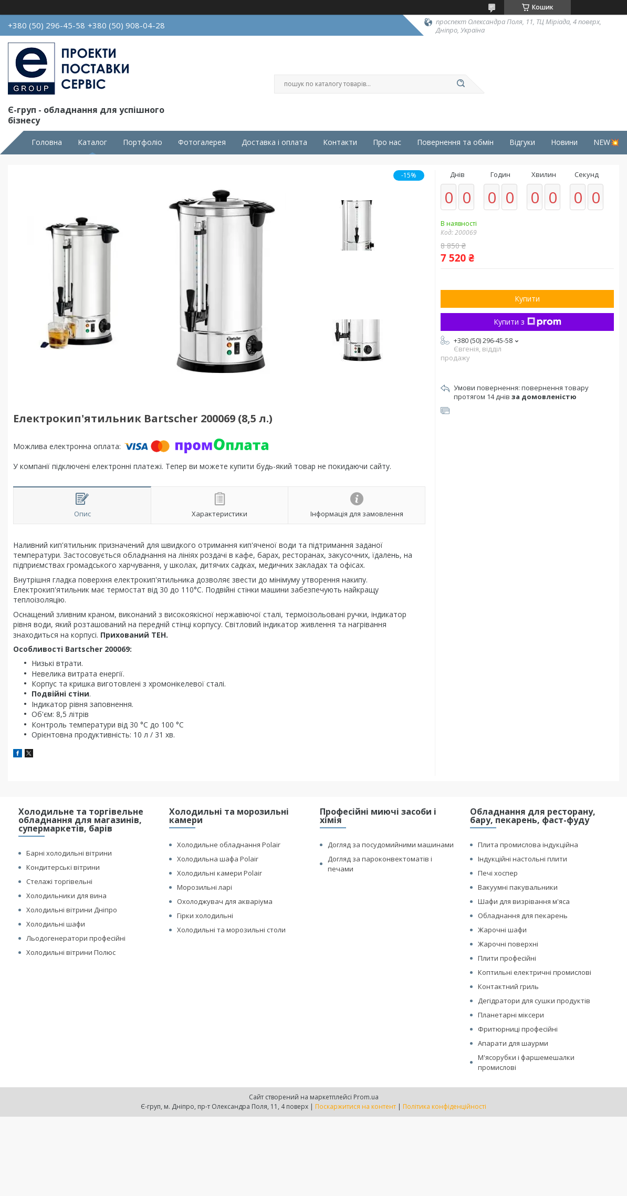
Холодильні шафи (55, 924)
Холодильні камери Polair (219, 873)
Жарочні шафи (502, 929)
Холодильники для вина (66, 895)
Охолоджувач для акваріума (225, 901)
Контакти (340, 142)
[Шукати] (460, 84)
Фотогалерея (202, 142)
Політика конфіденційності (444, 1106)
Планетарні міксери (511, 1015)
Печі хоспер (498, 873)
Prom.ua (366, 1097)
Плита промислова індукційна (528, 844)
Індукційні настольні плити (522, 859)
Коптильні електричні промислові (534, 972)
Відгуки (522, 142)
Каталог (92, 142)
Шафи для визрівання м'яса (524, 901)
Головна (47, 142)
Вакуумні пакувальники (518, 887)
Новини (564, 142)
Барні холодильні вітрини (69, 853)
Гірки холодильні (205, 915)
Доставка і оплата (274, 142)
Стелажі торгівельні (59, 881)
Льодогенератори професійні (76, 938)
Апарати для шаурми (513, 1043)
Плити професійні (507, 958)
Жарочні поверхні (508, 944)
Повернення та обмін (455, 142)
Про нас (387, 142)
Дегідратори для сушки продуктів (534, 1000)
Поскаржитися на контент (355, 1106)
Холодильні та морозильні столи (231, 929)
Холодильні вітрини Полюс (71, 952)
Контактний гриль (508, 986)
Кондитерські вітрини (63, 867)
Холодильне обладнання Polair (228, 844)
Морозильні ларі (204, 887)
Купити (527, 299)
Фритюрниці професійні (518, 1029)
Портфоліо (142, 142)
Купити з (527, 322)
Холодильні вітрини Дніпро (71, 909)
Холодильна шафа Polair (217, 859)
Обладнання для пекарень (523, 915)
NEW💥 (606, 142)
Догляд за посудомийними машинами (391, 844)
